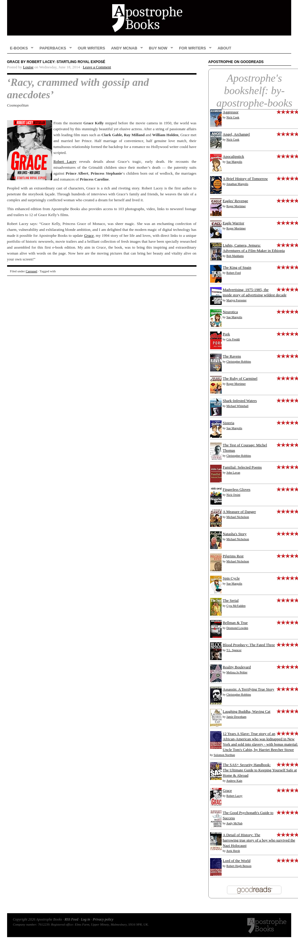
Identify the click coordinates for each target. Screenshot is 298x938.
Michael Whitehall (237, 406)
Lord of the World (237, 860)
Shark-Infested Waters (240, 400)
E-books (20, 48)
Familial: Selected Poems (242, 467)
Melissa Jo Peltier (236, 672)
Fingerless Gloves (237, 489)
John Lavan (233, 472)
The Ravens (232, 356)
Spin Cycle (231, 578)
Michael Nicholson (237, 517)
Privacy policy (103, 919)
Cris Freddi (233, 339)
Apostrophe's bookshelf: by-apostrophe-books (254, 90)
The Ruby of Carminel (240, 378)
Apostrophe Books (149, 18)
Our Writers (91, 48)
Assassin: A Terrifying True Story (248, 689)
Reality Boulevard (237, 667)
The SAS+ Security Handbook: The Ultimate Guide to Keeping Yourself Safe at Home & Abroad (260, 770)
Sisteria (228, 423)
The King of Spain (237, 267)
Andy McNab (125, 48)
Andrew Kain (234, 780)
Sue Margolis (234, 161)
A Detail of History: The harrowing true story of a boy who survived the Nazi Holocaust (259, 840)
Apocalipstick (233, 156)
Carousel (31, 271)
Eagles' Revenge (235, 201)
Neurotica (230, 312)
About (224, 48)
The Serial (231, 600)
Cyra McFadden (236, 605)
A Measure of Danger (239, 511)
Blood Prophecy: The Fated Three (249, 645)
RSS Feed (71, 919)
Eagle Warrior (233, 223)
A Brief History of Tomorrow (245, 178)
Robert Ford (233, 272)
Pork (226, 334)
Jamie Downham (236, 716)
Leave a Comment (97, 67)
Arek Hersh (233, 850)
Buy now (159, 48)
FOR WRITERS (194, 48)
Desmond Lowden (237, 628)
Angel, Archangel (236, 134)
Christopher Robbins (238, 361)
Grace (227, 790)
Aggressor (231, 112)
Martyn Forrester (236, 300)
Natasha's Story (235, 534)
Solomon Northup (224, 755)
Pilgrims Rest (233, 556)
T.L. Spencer (233, 650)
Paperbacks (54, 48)
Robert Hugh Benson (238, 866)
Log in (85, 919)
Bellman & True (235, 622)
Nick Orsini (233, 494)
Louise (28, 67)
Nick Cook (232, 117)
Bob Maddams (235, 256)
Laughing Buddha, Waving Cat (246, 711)
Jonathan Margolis (237, 184)
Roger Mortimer (236, 206)
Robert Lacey (65, 161)
